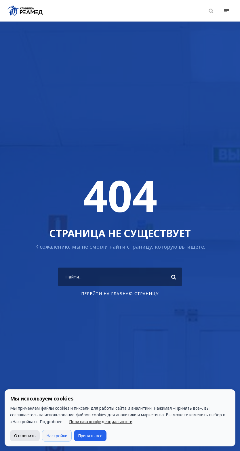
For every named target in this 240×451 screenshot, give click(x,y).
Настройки (56, 435)
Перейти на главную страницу (120, 293)
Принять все (90, 435)
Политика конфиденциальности (100, 421)
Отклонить (25, 435)
